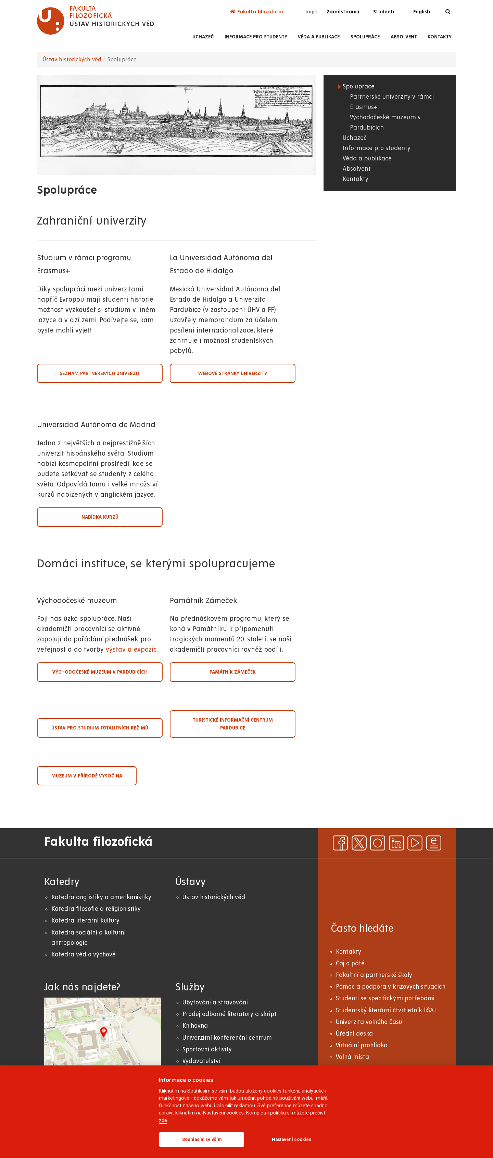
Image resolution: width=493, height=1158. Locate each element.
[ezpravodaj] (433, 843)
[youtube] (414, 843)
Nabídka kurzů (99, 517)
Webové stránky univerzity (232, 373)
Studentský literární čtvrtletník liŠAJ (386, 1010)
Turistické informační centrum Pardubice (233, 724)
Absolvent (404, 36)
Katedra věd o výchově (83, 954)
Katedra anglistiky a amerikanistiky (101, 897)
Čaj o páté (350, 963)
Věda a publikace (319, 36)
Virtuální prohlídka (362, 1045)
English (421, 11)
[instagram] (377, 843)
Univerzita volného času (369, 1022)
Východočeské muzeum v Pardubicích (100, 672)
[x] (359, 843)
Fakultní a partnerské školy (374, 975)
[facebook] (340, 843)
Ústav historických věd (71, 60)
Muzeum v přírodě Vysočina (86, 776)
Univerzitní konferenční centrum (227, 1038)
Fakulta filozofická (256, 11)
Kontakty (440, 36)
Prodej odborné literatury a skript (229, 1014)
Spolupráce (365, 36)
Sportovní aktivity (207, 1049)
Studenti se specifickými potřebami (385, 998)
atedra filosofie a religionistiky (98, 909)
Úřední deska (354, 1033)
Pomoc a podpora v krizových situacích (390, 987)
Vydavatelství (201, 1061)
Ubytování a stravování (215, 1002)
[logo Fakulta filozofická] (95, 20)
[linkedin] (396, 843)
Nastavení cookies (291, 1139)
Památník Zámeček (233, 672)
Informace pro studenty (256, 36)
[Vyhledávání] (448, 12)
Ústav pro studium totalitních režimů (99, 728)
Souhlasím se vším (202, 1139)
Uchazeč (203, 36)
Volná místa (352, 1057)
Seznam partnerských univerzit (100, 373)
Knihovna (195, 1026)
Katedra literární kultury (85, 920)
